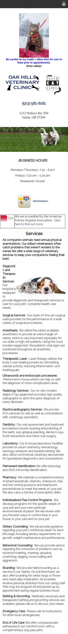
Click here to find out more (37, 222)
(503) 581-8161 (34, 103)
